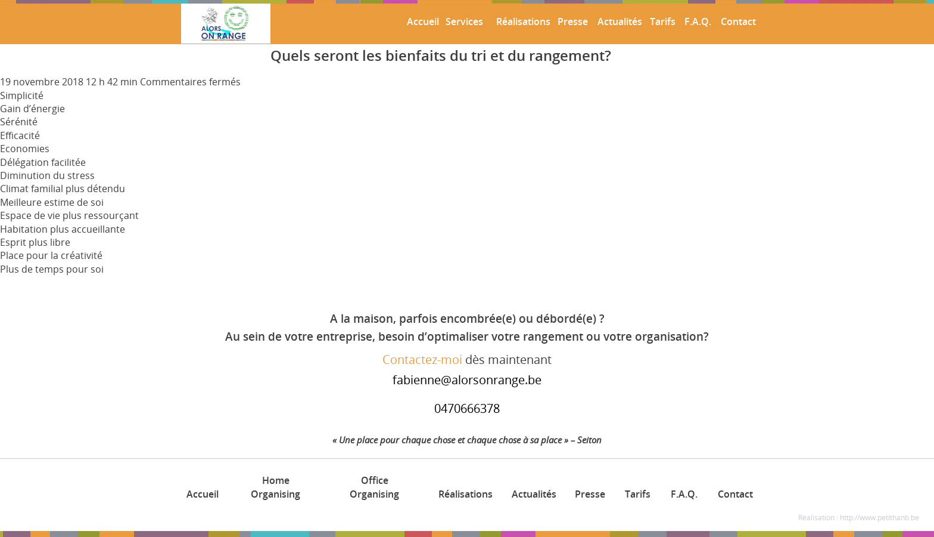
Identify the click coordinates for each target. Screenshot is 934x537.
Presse (572, 21)
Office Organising (374, 487)
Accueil (422, 21)
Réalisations (521, 21)
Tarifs (662, 21)
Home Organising (275, 487)
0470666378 (467, 408)
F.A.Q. (696, 21)
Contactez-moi (422, 359)
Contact (737, 21)
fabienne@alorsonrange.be (467, 380)
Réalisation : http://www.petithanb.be (858, 518)
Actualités (618, 21)
